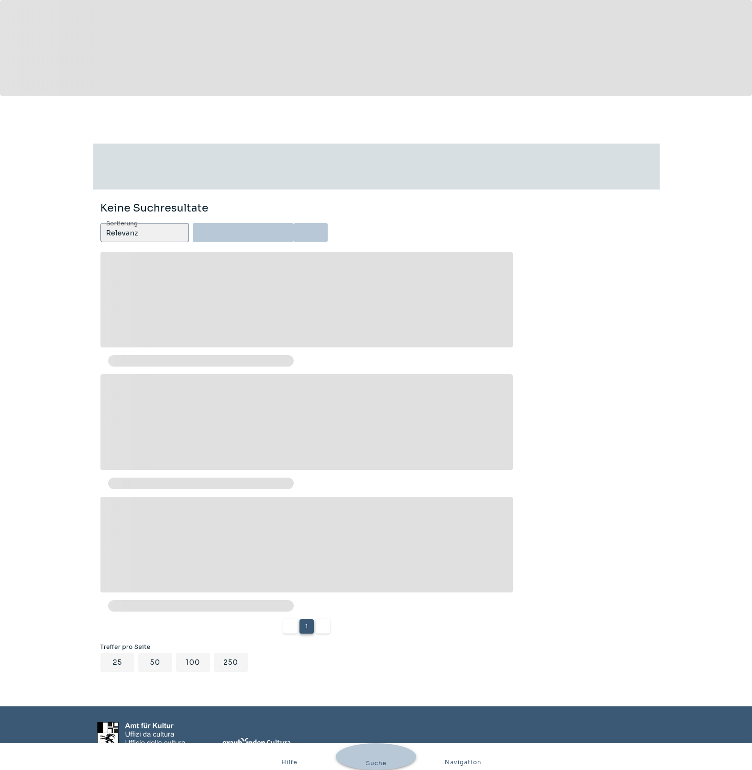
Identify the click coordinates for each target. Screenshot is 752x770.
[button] (144, 232)
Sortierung (122, 223)
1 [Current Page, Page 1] (306, 626)
